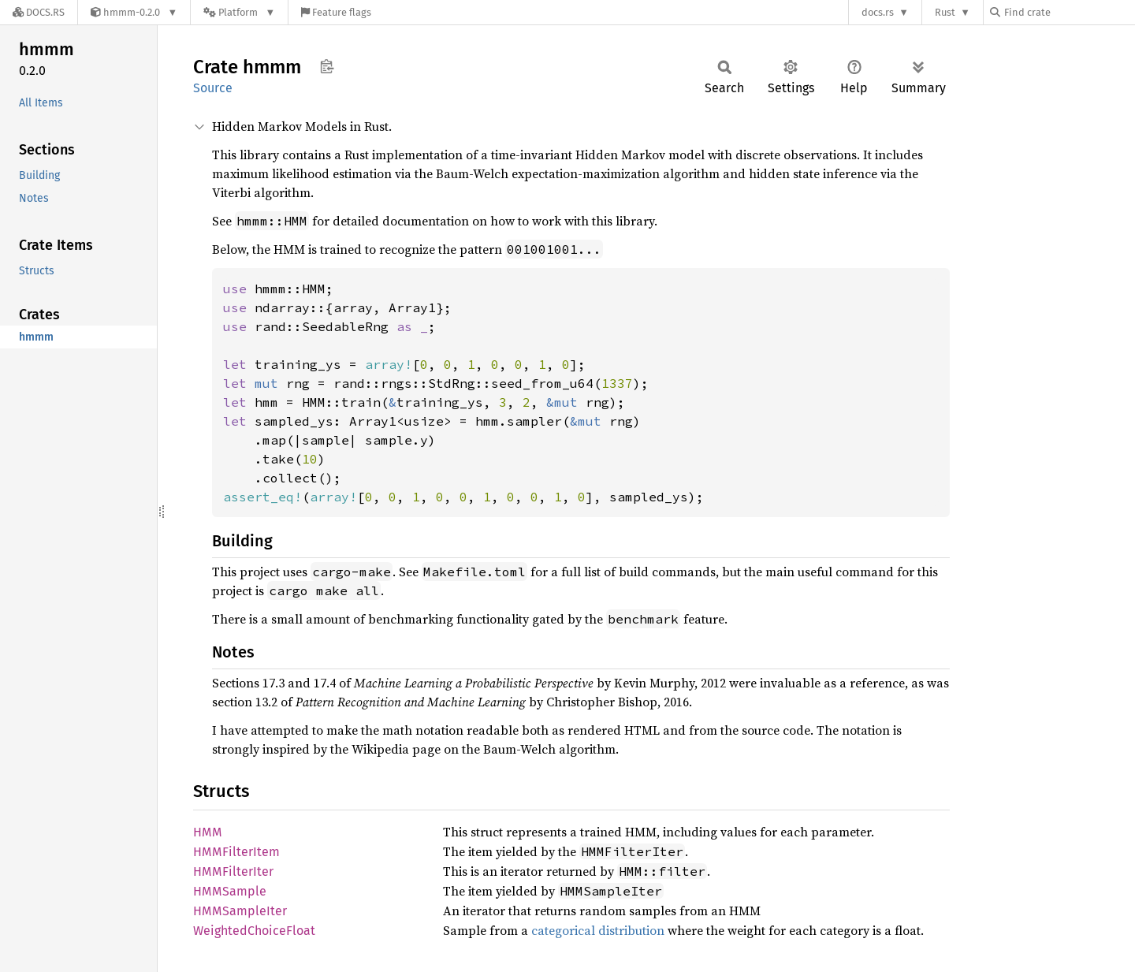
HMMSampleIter (240, 910)
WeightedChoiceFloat (254, 930)
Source (213, 87)
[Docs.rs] (38, 12)
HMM (207, 832)
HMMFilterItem (236, 851)
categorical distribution (597, 930)
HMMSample (229, 891)
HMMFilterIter (233, 871)
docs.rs (877, 12)
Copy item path (327, 66)
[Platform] (239, 12)
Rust (945, 12)
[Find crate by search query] (1069, 12)
